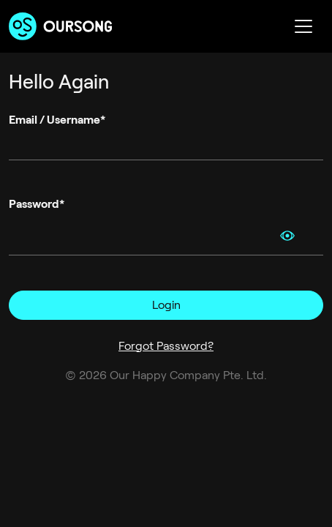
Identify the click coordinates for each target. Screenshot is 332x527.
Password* (36, 204)
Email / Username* (57, 119)
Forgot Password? (166, 346)
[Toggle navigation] (303, 26)
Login (166, 305)
